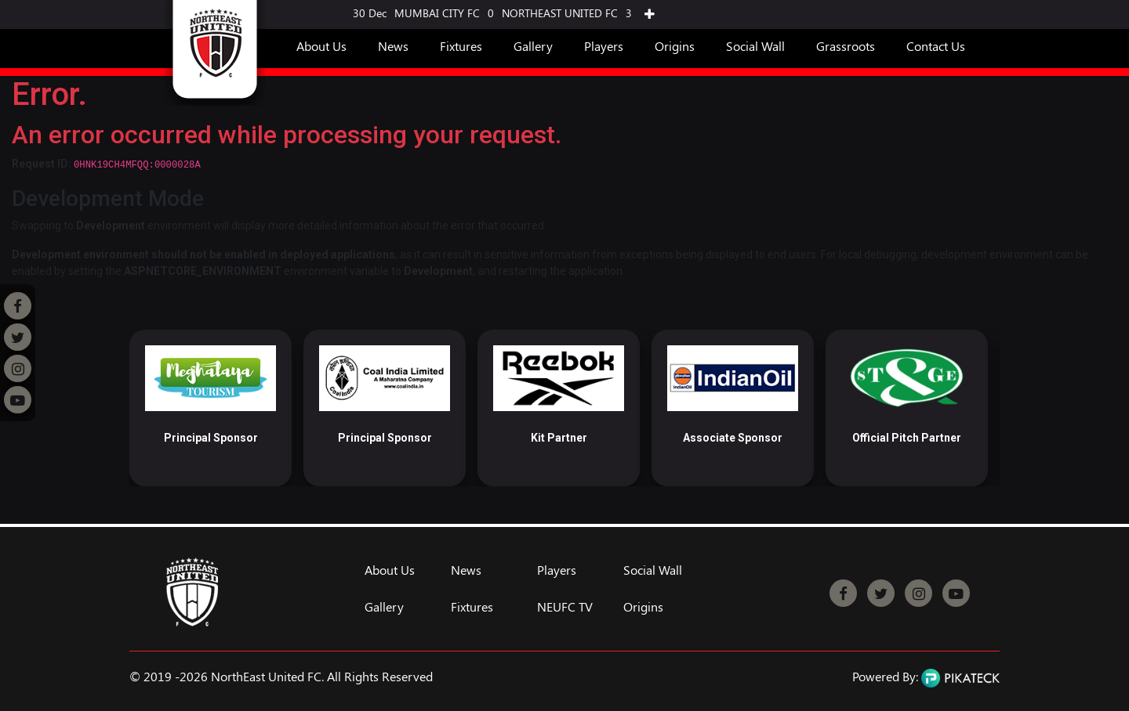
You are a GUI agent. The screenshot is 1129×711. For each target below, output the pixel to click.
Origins (675, 46)
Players (603, 46)
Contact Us (935, 46)
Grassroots (845, 46)
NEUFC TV (565, 607)
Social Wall (755, 46)
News (393, 46)
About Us (321, 46)
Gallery (533, 46)
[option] (210, 408)
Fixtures (461, 46)
